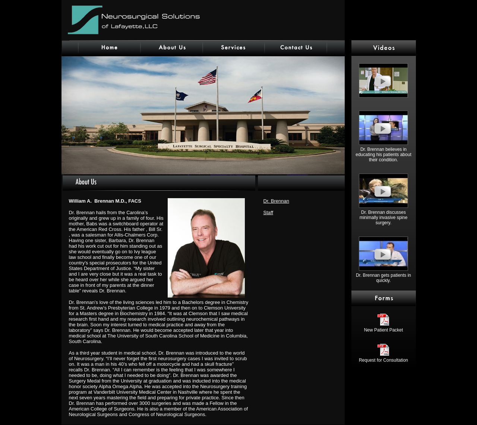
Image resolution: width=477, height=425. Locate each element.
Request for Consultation (383, 358)
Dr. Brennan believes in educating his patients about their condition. (383, 152)
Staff (268, 212)
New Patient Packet (383, 328)
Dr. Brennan (276, 201)
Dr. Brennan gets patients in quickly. (383, 276)
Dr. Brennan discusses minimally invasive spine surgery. (383, 215)
